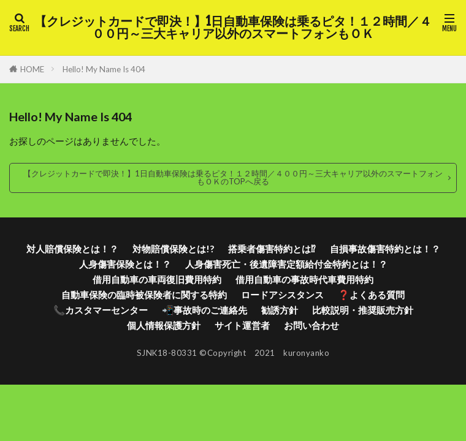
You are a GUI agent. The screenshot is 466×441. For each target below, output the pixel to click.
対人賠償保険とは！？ (72, 248)
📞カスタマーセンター (100, 309)
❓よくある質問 (371, 294)
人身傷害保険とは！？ (125, 264)
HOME (32, 69)
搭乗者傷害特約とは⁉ (272, 248)
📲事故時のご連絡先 (204, 309)
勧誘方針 (279, 309)
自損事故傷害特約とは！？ (385, 248)
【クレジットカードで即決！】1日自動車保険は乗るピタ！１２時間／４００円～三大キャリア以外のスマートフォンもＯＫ (233, 27)
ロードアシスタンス (282, 294)
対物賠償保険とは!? (173, 248)
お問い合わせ (311, 325)
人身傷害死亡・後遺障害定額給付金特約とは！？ (286, 264)
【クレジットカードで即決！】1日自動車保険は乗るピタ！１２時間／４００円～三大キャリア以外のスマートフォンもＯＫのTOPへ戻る (233, 177)
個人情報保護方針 (164, 325)
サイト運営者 (242, 325)
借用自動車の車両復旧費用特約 (157, 279)
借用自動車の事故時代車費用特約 (304, 279)
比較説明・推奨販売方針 (362, 309)
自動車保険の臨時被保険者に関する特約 (144, 294)
